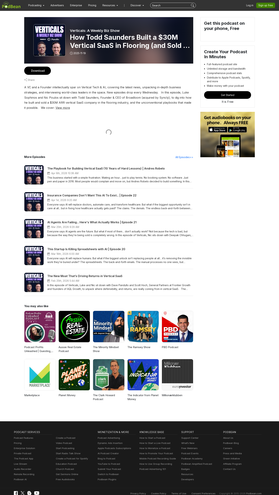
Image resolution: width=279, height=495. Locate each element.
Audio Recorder (22, 464)
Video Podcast (63, 438)
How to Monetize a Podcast (154, 443)
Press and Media (232, 448)
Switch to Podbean (107, 469)
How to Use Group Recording (155, 459)
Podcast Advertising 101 (152, 464)
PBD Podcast (170, 342)
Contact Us (229, 464)
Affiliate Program (231, 459)
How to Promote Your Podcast (155, 448)
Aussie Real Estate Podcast (70, 344)
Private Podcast (22, 448)
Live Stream (20, 459)
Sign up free (266, 5)
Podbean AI (20, 474)
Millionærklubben (172, 390)
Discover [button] (132, 5)
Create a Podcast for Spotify (70, 453)
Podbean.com (254, 488)
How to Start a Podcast (152, 433)
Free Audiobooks (64, 474)
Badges (185, 464)
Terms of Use (185, 488)
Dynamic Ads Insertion (109, 438)
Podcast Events (189, 448)
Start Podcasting (64, 443)
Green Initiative (231, 453)
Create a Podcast (65, 433)
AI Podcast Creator (107, 448)
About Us (228, 433)
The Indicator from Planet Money (142, 392)
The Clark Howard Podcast (103, 392)
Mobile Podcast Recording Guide (157, 453)
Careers (227, 443)
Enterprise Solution (24, 443)
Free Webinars (189, 443)
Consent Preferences (208, 488)
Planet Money (67, 390)
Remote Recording (23, 469)
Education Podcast (65, 459)
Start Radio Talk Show (67, 448)
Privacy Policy (147, 488)
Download (37, 70)
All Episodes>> (185, 152)
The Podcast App (23, 453)
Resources (187, 469)
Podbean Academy (191, 453)
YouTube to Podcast (108, 459)
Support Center (189, 433)
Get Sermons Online (66, 469)
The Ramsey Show (138, 342)
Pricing (90, 5)
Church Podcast (64, 464)
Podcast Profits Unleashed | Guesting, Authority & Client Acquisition (40, 344)
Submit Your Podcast (108, 464)
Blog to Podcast (106, 453)
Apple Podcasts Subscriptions (113, 443)
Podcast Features (23, 433)
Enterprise (74, 5)
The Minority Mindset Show (105, 344)
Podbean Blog (230, 438)
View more (176, 102)
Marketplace (31, 390)
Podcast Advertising (108, 433)
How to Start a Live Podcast (154, 438)
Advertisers (56, 5)
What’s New (187, 438)
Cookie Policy (166, 488)
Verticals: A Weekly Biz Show (94, 31)
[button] (35, 5)
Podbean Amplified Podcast (195, 459)
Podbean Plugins (106, 474)
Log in (251, 5)
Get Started (227, 94)
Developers (187, 474)
